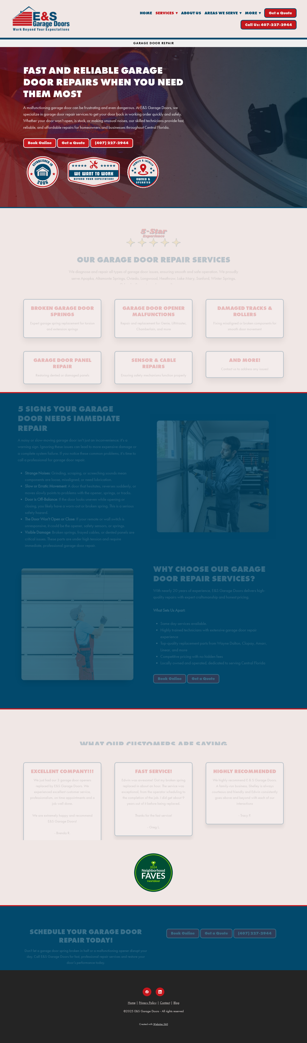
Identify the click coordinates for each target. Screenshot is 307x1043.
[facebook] (147, 992)
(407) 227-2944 (112, 142)
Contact (165, 1003)
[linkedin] (160, 992)
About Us (191, 13)
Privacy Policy (148, 1003)
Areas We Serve (223, 13)
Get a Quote (280, 13)
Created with (153, 1024)
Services (166, 13)
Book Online (40, 142)
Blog (176, 1003)
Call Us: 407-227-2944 (268, 24)
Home (146, 13)
